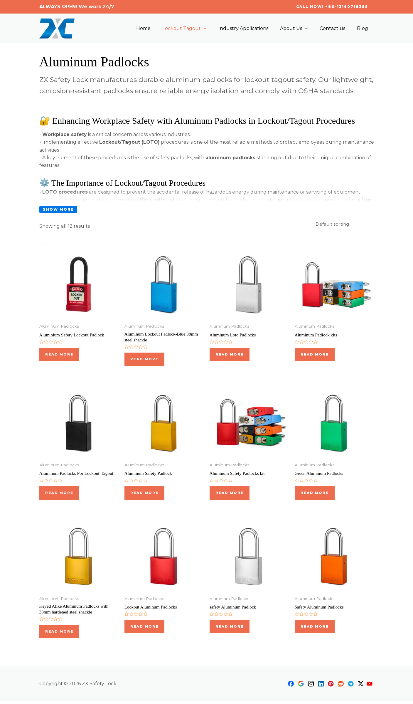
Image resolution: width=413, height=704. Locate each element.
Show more (58, 209)
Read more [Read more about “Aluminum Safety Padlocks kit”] (229, 494)
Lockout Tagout (195, 28)
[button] (332, 7)
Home (156, 28)
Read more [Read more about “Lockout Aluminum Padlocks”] (144, 628)
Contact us (336, 28)
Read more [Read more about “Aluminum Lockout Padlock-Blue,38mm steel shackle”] (144, 360)
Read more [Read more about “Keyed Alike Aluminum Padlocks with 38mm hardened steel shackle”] (59, 634)
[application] (214, 28)
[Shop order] (342, 224)
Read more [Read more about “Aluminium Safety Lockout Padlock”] (59, 354)
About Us (300, 28)
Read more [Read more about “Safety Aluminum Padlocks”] (315, 628)
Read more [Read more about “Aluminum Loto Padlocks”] (229, 354)
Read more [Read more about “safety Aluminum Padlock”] (229, 628)
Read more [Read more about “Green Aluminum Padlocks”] (315, 494)
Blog (363, 28)
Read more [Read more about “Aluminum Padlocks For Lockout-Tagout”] (59, 494)
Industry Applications (252, 28)
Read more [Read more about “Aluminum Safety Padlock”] (144, 494)
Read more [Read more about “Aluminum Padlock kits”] (315, 354)
